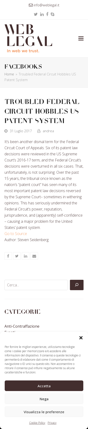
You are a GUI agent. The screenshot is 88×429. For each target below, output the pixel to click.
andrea (48, 130)
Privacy (52, 423)
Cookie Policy (37, 423)
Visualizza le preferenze (44, 411)
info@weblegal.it (46, 5)
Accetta (44, 386)
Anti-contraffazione (21, 326)
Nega (44, 398)
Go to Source (15, 233)
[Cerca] (77, 285)
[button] (81, 337)
